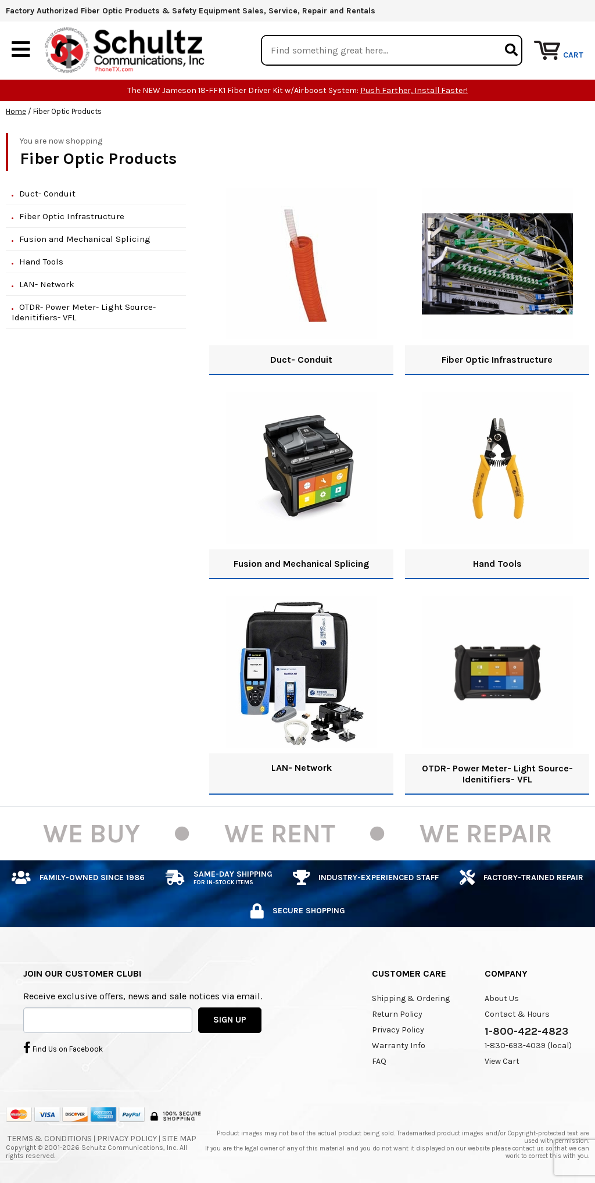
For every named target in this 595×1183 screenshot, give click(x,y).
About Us (502, 998)
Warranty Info (398, 1045)
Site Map (179, 1138)
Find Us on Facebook (63, 1047)
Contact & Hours (517, 1014)
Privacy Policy (398, 1030)
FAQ (379, 1061)
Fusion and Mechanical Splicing (84, 239)
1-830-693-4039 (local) (528, 1045)
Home (16, 111)
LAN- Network (46, 284)
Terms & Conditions (50, 1138)
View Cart (502, 1061)
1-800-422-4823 (526, 1031)
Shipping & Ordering (411, 998)
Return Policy (397, 1014)
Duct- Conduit (47, 193)
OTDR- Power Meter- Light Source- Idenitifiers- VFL (84, 312)
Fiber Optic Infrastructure (71, 216)
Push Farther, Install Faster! (414, 90)
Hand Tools (41, 261)
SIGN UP (229, 1019)
